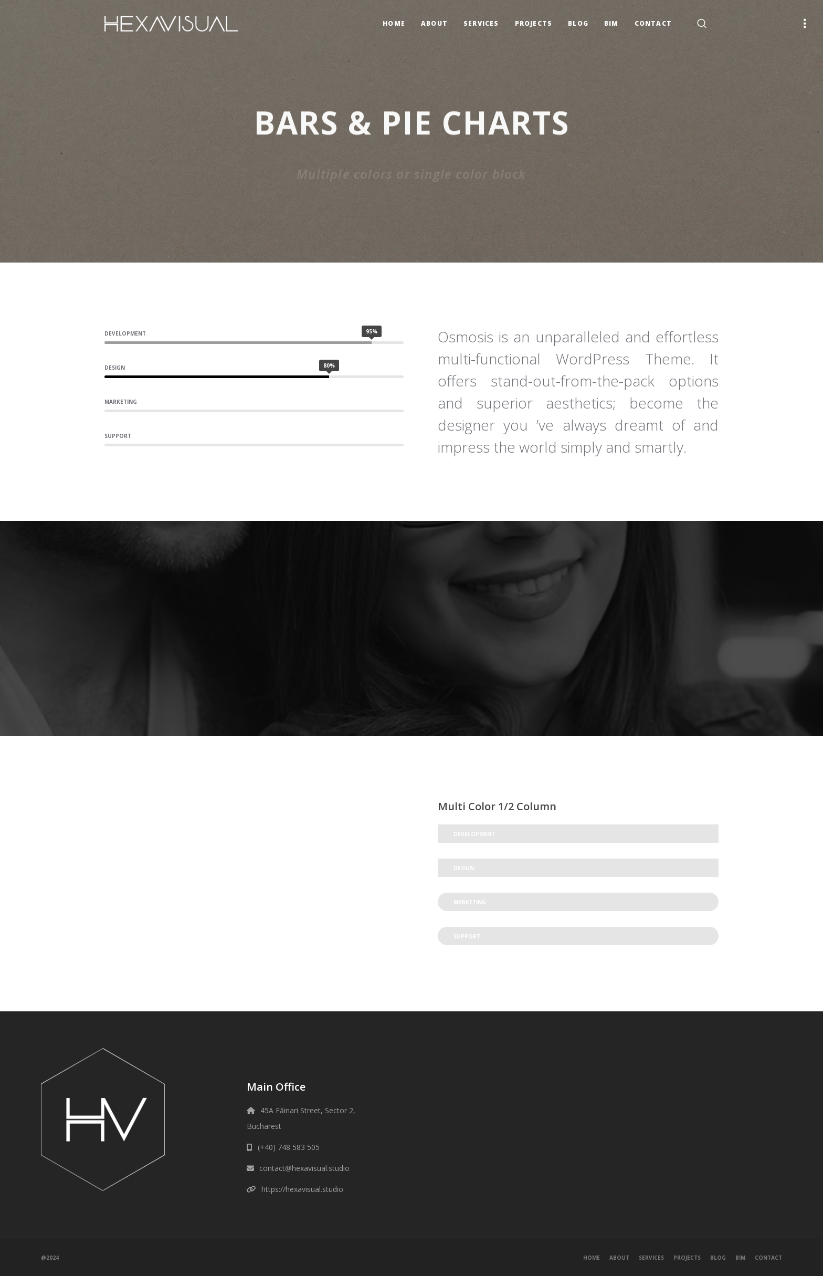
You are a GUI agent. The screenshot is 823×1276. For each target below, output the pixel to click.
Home (591, 1257)
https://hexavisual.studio (302, 1189)
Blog (718, 1257)
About (619, 1257)
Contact (768, 1257)
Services (651, 1257)
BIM (740, 1257)
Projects (687, 1257)
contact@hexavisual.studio (304, 1168)
